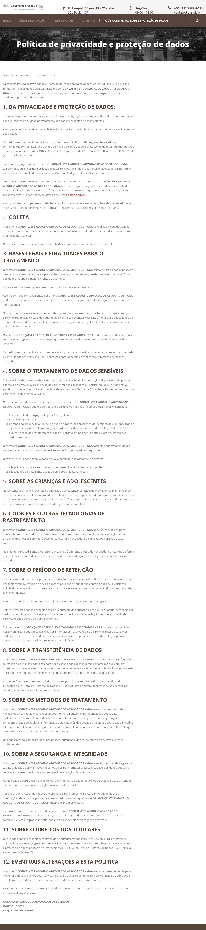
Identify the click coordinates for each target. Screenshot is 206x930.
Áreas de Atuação (32, 20)
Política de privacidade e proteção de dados (136, 20)
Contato (88, 20)
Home (7, 20)
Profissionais (64, 20)
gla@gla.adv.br (76, 195)
